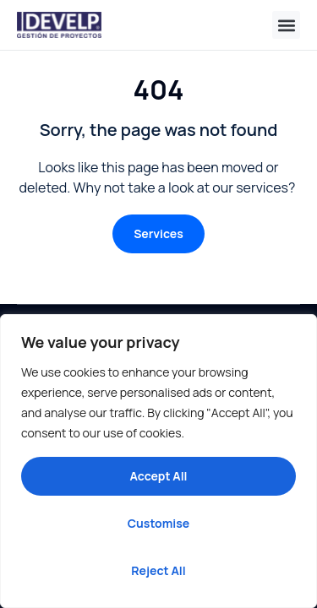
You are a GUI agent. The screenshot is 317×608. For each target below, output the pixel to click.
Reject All (158, 570)
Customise (159, 523)
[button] (286, 25)
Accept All (158, 476)
